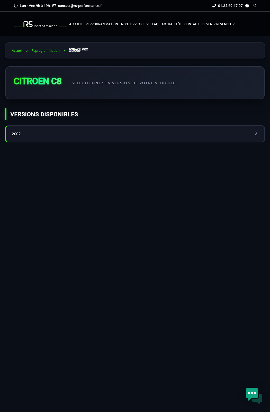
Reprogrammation (45, 50)
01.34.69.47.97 (227, 6)
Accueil (17, 50)
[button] (254, 396)
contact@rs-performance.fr (80, 6)
